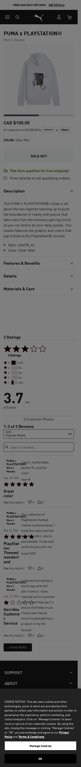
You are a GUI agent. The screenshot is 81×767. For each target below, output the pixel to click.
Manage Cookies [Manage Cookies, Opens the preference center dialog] (40, 746)
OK (40, 758)
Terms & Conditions (31, 736)
